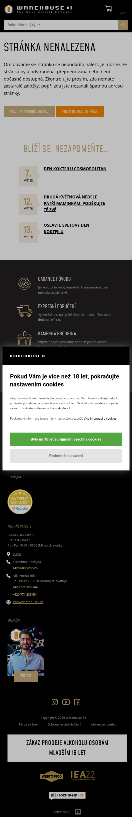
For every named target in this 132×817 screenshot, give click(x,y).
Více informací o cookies (100, 418)
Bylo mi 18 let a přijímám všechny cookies (65, 439)
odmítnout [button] (63, 408)
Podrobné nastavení (66, 456)
